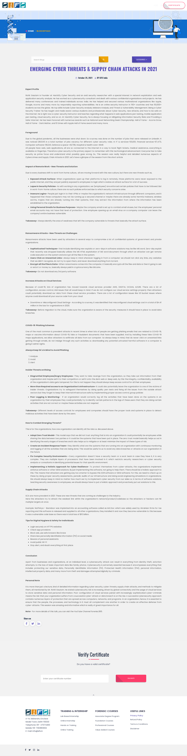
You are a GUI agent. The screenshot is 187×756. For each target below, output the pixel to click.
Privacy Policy (136, 716)
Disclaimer (135, 729)
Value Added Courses (105, 730)
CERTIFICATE (174, 5)
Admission (131, 5)
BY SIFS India (101, 78)
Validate (131, 679)
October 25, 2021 (83, 78)
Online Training (67, 730)
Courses (93, 5)
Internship (106, 5)
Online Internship (68, 721)
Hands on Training (68, 725)
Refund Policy (136, 720)
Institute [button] (82, 5)
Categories (142, 59)
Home (71, 5)
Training (119, 5)
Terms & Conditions (139, 724)
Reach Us (151, 5)
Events (141, 5)
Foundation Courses (104, 721)
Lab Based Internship (70, 716)
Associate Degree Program (108, 716)
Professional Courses (105, 725)
